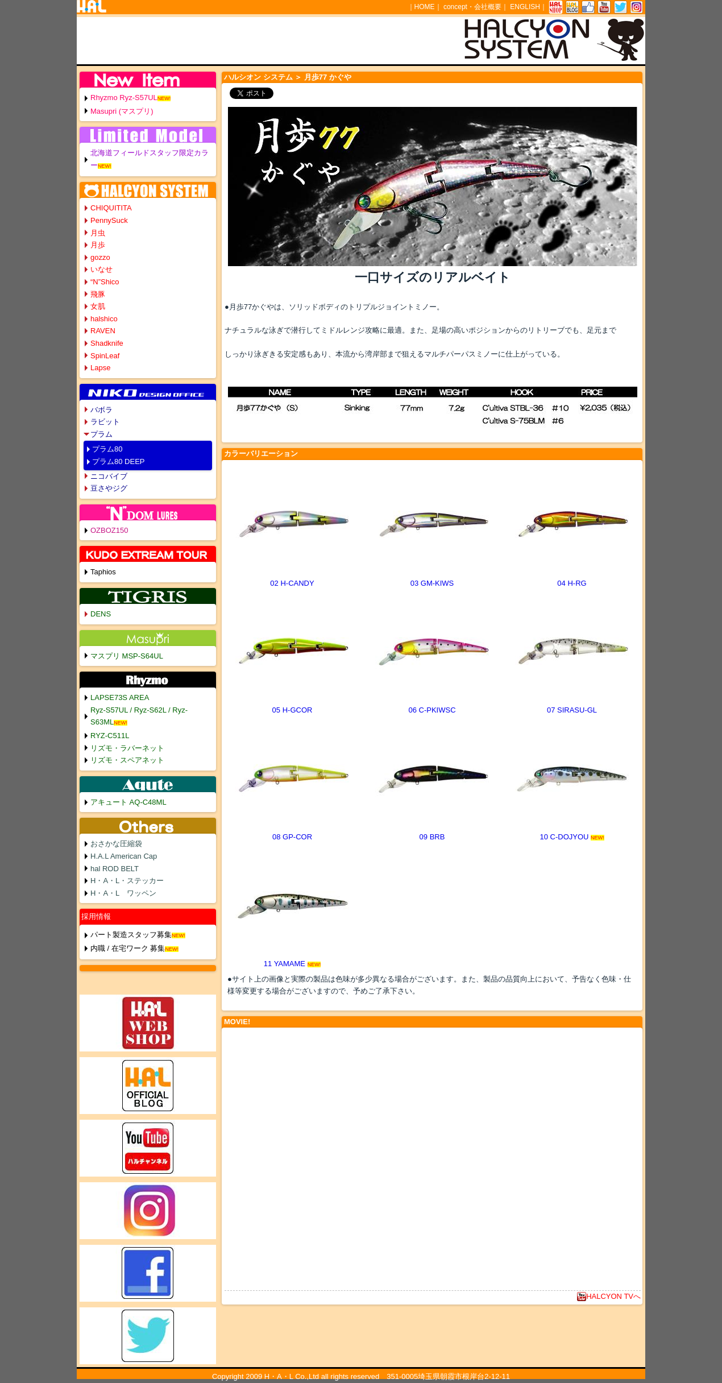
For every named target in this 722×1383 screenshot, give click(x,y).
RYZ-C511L (109, 735)
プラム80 (107, 449)
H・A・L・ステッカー (127, 880)
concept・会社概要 (472, 7)
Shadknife (106, 343)
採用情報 (96, 916)
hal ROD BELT (114, 868)
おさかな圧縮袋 (116, 843)
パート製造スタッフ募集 (131, 934)
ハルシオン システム (258, 77)
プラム (101, 434)
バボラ (101, 409)
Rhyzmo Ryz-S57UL (123, 97)
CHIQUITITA (111, 208)
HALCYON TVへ (609, 1296)
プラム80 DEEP (118, 461)
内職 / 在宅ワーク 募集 (127, 948)
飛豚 (97, 294)
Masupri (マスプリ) (121, 111)
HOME (424, 7)
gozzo (100, 257)
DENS (100, 614)
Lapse (100, 367)
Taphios (103, 572)
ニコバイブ (108, 476)
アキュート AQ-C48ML (128, 802)
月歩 (97, 245)
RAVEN (102, 330)
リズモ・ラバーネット (127, 748)
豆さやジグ (108, 488)
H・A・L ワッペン (123, 893)
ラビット (105, 421)
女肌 (97, 306)
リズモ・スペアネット (127, 760)
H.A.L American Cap (123, 856)
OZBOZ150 (109, 530)
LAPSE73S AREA (119, 697)
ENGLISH (525, 7)
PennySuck (109, 220)
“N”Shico (104, 282)
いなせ (101, 269)
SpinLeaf (104, 355)
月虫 (97, 233)
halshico (104, 318)
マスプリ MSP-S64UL (126, 656)
